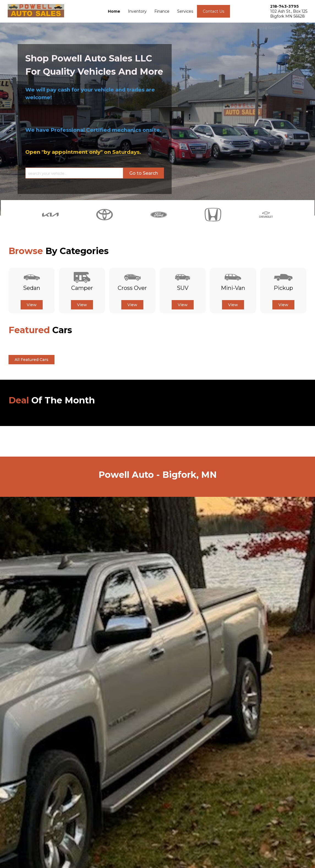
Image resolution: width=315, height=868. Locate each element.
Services (185, 11)
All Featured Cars (31, 359)
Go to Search (143, 173)
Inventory (137, 11)
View (32, 304)
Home (114, 11)
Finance (161, 11)
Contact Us (213, 11)
